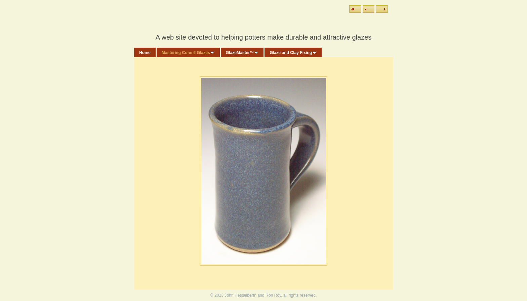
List (355, 9)
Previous (368, 9)
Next (382, 9)
